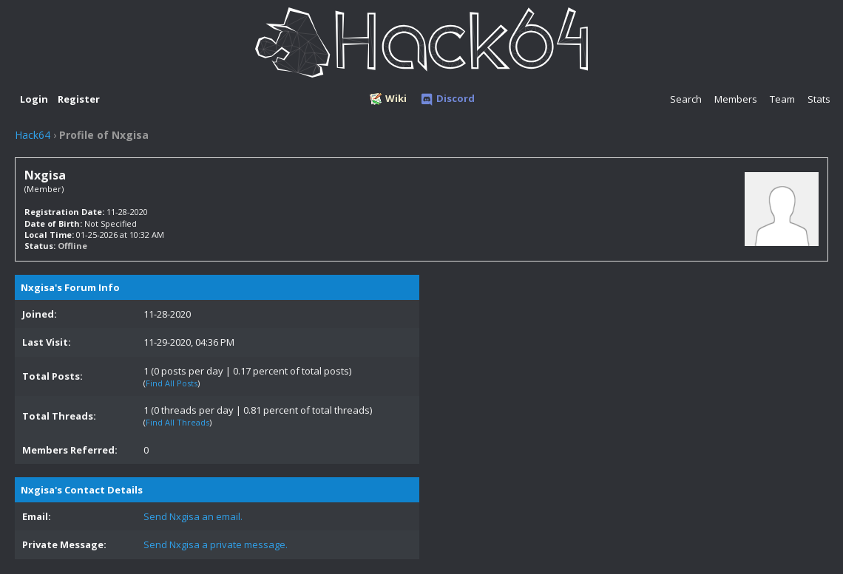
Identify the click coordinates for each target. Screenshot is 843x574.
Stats (819, 99)
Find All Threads (177, 422)
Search (686, 99)
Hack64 (32, 135)
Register (79, 99)
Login (34, 99)
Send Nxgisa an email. (193, 516)
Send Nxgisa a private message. (215, 544)
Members (735, 99)
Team (782, 99)
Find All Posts (171, 383)
